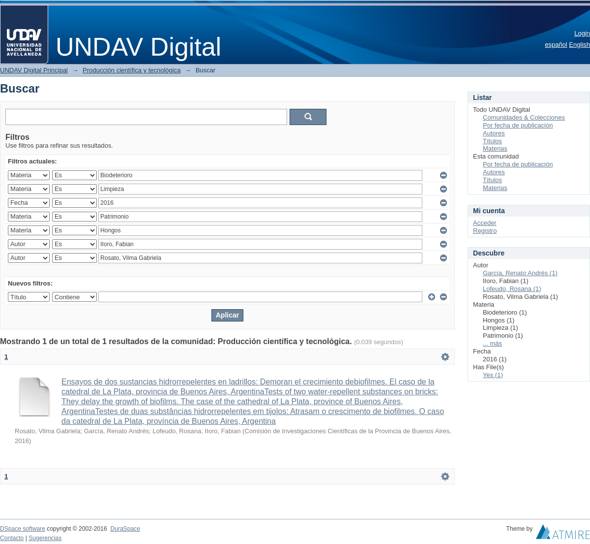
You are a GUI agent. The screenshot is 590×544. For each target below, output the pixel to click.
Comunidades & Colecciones (524, 117)
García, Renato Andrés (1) (520, 273)
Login (582, 33)
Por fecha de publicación (518, 125)
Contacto (12, 538)
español (556, 44)
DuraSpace (125, 528)
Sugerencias (45, 538)
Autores (494, 133)
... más (492, 343)
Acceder (485, 222)
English (579, 44)
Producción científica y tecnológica (131, 70)
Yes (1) (493, 375)
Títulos (492, 141)
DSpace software (22, 528)
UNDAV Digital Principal (34, 70)
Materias (495, 148)
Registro (485, 230)
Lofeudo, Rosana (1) (512, 288)
